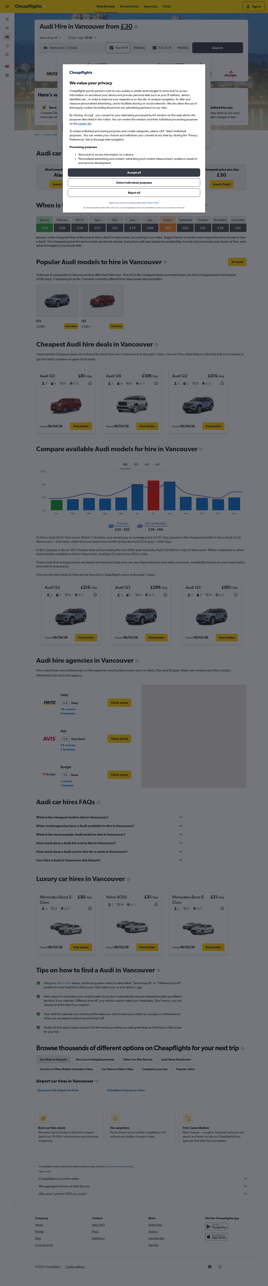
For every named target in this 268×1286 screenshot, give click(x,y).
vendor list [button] (84, 123)
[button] (134, 172)
